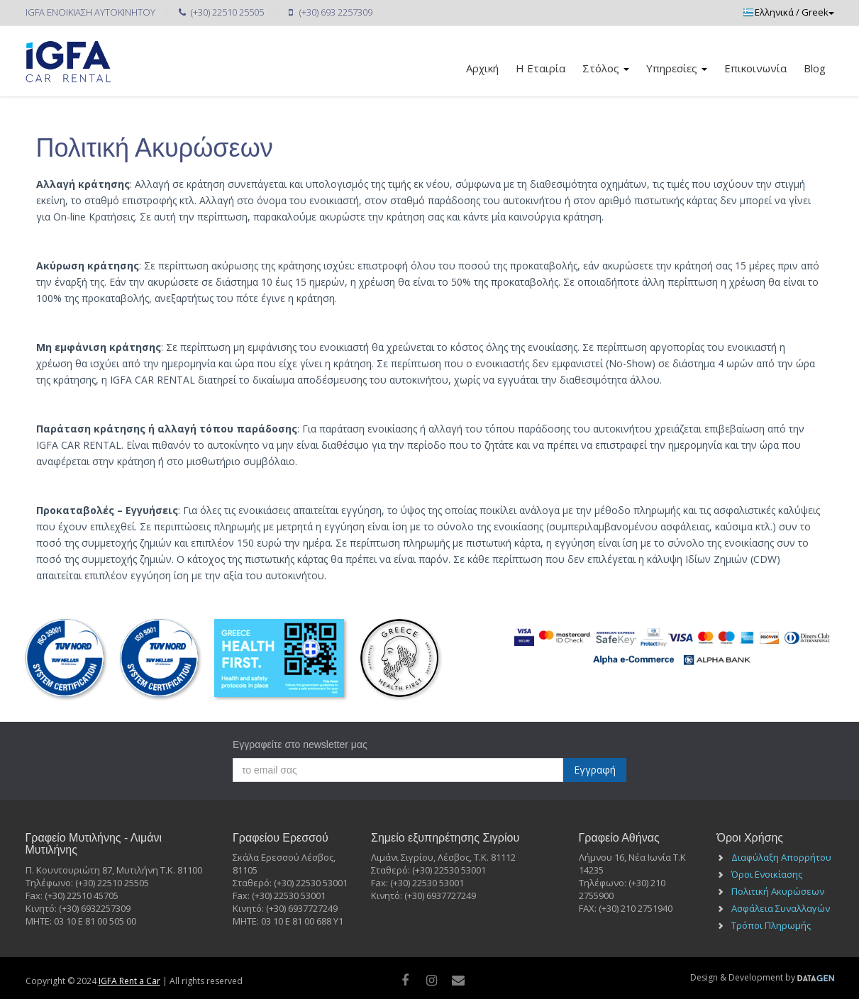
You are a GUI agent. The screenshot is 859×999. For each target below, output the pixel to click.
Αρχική (482, 68)
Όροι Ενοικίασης (766, 874)
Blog (815, 68)
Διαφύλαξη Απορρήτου (781, 857)
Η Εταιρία (540, 68)
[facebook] (405, 979)
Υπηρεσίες (676, 68)
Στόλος (605, 68)
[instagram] (431, 979)
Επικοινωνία (755, 68)
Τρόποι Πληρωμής (771, 925)
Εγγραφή (595, 769)
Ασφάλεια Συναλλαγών (780, 908)
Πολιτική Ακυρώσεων (777, 891)
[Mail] (458, 979)
